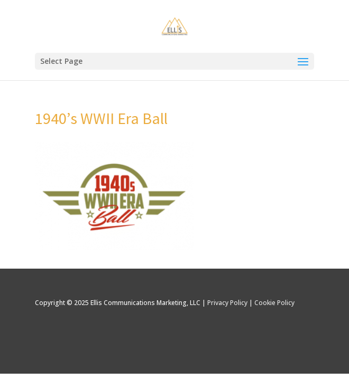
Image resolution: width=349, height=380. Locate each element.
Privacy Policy (227, 302)
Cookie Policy (274, 302)
